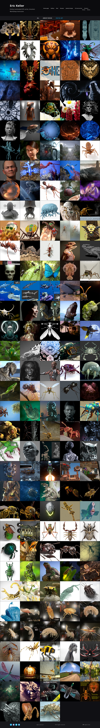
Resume (62, 8)
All (38, 18)
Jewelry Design (69, 8)
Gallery (52, 8)
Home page (46, 8)
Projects (86, 8)
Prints (83, 9)
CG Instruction (78, 8)
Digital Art (59, 18)
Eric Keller (17, 5)
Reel (57, 8)
